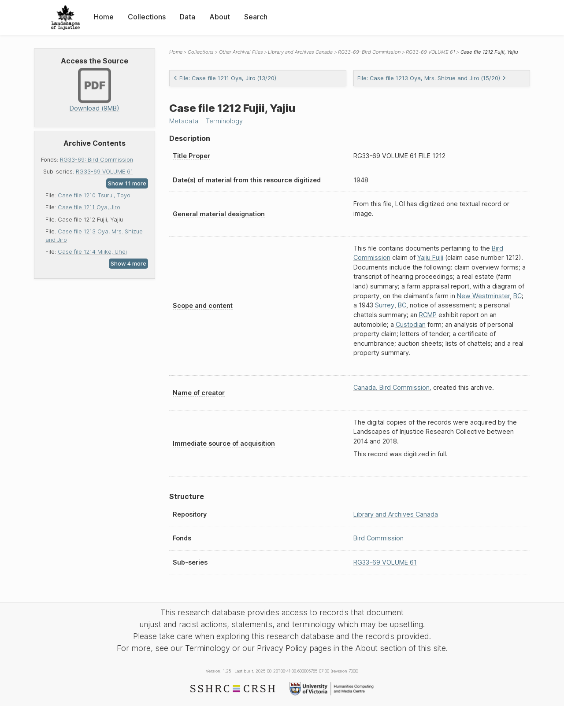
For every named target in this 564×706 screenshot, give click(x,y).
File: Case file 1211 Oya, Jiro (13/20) (224, 78)
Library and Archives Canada (300, 52)
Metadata (183, 121)
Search (255, 16)
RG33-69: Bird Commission (96, 159)
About (219, 16)
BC (517, 295)
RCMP (428, 314)
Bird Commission (378, 538)
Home (104, 16)
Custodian (411, 324)
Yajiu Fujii (430, 257)
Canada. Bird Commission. (392, 387)
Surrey (384, 305)
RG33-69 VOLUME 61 (104, 171)
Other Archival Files (241, 52)
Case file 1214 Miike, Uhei (92, 251)
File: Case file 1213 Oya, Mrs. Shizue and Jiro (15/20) (431, 78)
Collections (147, 16)
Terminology (224, 121)
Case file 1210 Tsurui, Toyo (94, 195)
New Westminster (483, 295)
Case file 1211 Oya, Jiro (89, 207)
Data (187, 16)
